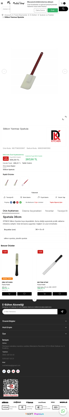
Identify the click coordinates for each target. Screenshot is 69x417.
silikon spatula (9, 238)
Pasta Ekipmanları (20, 15)
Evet (52, 10)
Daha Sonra (40, 10)
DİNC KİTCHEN (7, 282)
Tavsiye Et (8, 197)
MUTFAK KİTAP (42, 282)
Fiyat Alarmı (43, 197)
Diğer (36, 202)
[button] (4, 71)
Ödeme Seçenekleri (31, 211)
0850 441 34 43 (8, 355)
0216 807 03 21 (8, 359)
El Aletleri (33, 15)
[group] (34, 71)
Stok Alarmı (25, 197)
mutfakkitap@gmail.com (11, 365)
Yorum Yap (60, 197)
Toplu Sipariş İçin (56, 202)
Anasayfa (7, 15)
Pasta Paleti (6, 284)
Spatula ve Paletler (47, 15)
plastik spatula (21, 238)
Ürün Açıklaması (10, 211)
